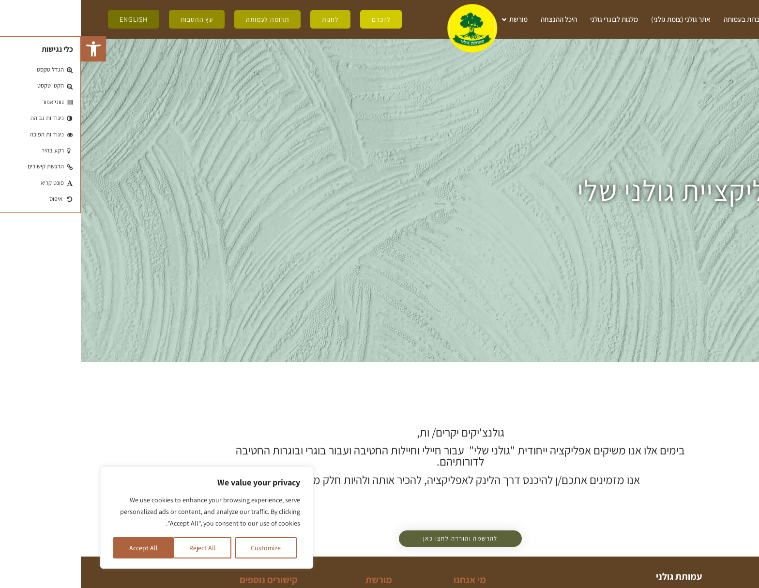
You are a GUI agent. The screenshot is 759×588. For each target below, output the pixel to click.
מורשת (432, 20)
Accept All (62, 547)
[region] (125, 518)
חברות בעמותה (663, 19)
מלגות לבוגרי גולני (533, 19)
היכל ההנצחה (478, 19)
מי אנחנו (713, 20)
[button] (12, 48)
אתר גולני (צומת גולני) (600, 19)
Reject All (121, 547)
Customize (184, 547)
